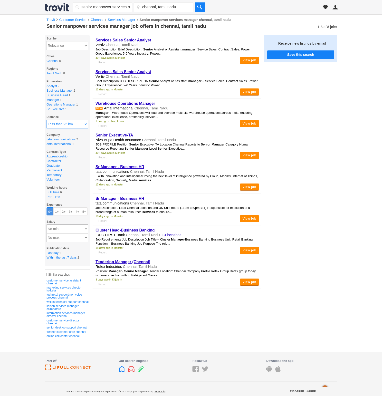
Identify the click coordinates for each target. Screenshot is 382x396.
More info (160, 391)
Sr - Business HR (120, 167)
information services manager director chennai (66, 315)
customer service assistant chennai (64, 282)
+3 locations (171, 235)
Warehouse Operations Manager (125, 103)
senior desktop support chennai (67, 327)
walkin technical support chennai (68, 301)
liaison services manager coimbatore (63, 307)
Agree (311, 391)
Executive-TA (114, 135)
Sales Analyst (123, 40)
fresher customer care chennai (66, 331)
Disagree (297, 391)
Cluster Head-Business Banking (125, 230)
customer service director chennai (63, 322)
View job (250, 60)
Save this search (300, 55)
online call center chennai (63, 336)
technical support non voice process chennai (64, 296)
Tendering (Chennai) (123, 262)
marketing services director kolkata (64, 289)
